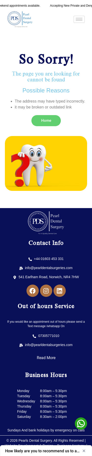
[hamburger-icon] (79, 19)
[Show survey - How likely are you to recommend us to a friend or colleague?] (46, 451)
